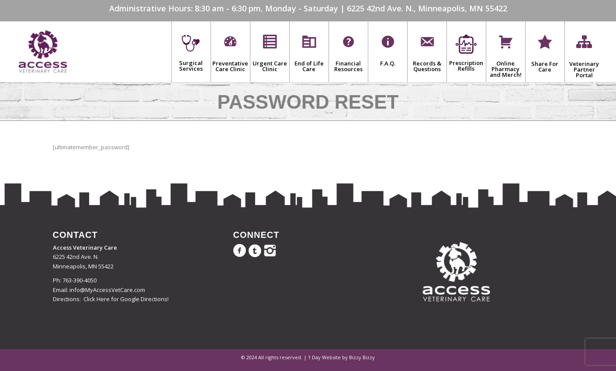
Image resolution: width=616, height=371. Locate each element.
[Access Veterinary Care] (42, 51)
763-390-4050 (79, 280)
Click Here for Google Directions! (126, 299)
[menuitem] (191, 51)
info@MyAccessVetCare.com (107, 290)
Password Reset (308, 102)
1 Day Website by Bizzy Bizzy (341, 357)
